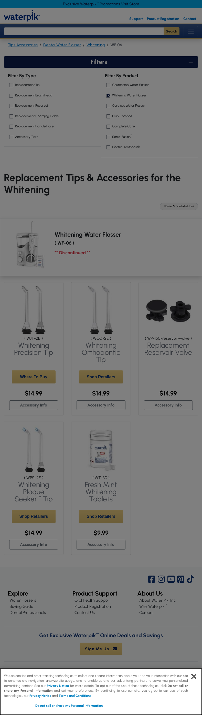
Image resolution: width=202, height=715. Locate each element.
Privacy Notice (58, 686)
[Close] (193, 676)
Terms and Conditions (75, 696)
